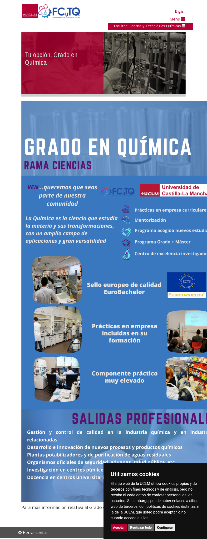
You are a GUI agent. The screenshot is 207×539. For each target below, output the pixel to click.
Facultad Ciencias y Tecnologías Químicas (149, 25)
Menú (177, 19)
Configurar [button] (165, 527)
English (180, 11)
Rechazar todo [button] (141, 527)
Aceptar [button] (119, 527)
